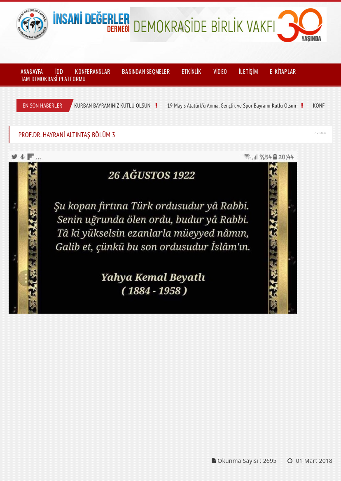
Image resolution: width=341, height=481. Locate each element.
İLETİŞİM (248, 71)
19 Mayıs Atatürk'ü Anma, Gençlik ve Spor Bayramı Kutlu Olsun (231, 105)
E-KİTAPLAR (283, 71)
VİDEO (220, 71)
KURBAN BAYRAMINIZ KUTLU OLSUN (112, 105)
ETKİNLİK (191, 71)
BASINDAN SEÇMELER (146, 71)
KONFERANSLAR (92, 71)
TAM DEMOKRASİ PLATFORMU (53, 78)
